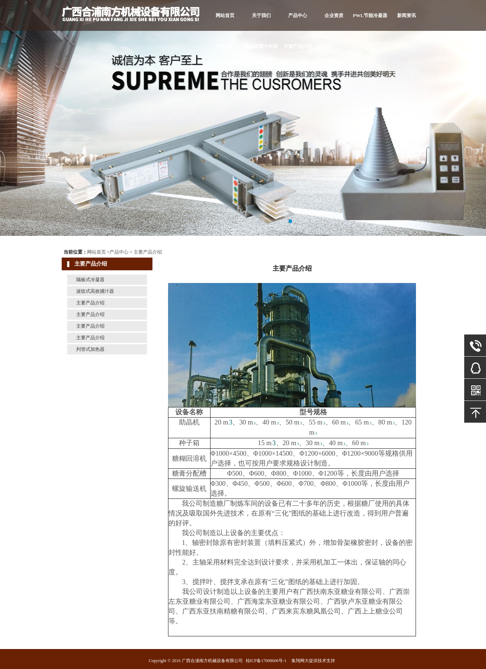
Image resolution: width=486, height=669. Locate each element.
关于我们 (261, 15)
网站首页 (225, 15)
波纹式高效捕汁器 (95, 291)
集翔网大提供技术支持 (313, 660)
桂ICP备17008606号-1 (266, 660)
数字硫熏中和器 (261, 46)
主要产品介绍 (297, 46)
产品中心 (297, 15)
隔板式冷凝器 (90, 279)
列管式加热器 (90, 349)
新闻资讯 (406, 15)
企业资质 (333, 15)
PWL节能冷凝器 (370, 15)
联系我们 (225, 46)
